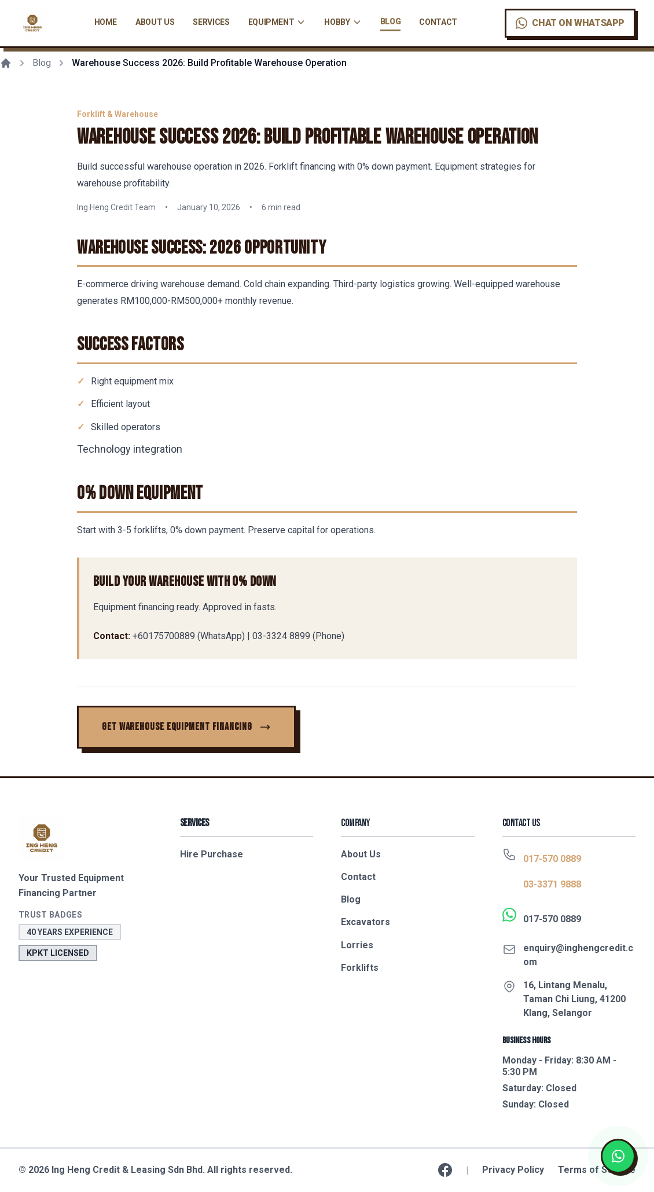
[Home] (6, 63)
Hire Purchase (211, 854)
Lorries (357, 945)
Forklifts (360, 967)
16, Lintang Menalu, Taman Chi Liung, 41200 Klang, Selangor (574, 999)
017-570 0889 (552, 858)
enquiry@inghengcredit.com (578, 954)
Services (211, 22)
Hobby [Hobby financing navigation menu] (342, 22)
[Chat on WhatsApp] (570, 23)
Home (105, 22)
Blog (390, 21)
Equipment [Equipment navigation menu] (277, 22)
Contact (438, 22)
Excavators (365, 921)
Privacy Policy (513, 1169)
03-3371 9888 (552, 884)
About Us (154, 22)
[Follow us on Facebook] (445, 1170)
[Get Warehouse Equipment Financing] (186, 727)
